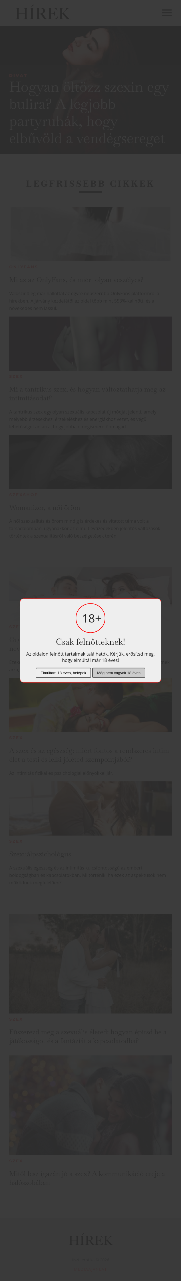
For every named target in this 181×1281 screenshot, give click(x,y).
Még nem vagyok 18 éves (118, 673)
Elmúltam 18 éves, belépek (63, 673)
